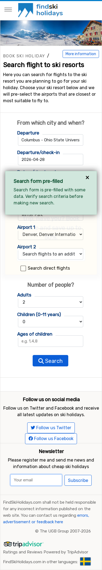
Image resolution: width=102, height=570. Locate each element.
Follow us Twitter (51, 427)
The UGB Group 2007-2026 (65, 531)
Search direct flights (49, 268)
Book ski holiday (24, 56)
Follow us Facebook (51, 438)
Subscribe (78, 480)
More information (81, 54)
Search (50, 361)
